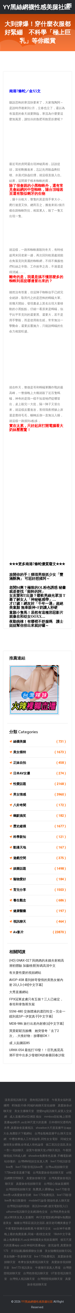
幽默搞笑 (39, 816)
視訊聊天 (39, 921)
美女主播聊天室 (24, 1111)
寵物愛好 (39, 879)
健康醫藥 (39, 911)
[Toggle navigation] (69, 5)
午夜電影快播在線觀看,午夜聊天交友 (28, 1228)
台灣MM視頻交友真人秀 (33, 1161)
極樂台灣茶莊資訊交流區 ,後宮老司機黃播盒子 (42, 1222)
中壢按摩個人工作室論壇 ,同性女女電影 (33, 1139)
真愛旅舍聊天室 (36, 1178)
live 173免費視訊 (44, 1195)
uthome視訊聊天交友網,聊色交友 (27, 1211)
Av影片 (39, 932)
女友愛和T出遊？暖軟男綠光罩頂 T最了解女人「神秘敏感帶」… (37, 598)
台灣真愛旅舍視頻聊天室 (48, 1172)
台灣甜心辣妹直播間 (56, 1183)
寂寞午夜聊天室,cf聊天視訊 (43, 1150)
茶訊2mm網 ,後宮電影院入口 (50, 1206)
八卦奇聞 (39, 805)
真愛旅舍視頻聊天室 (29, 1183)
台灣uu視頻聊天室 (56, 1167)
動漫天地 (39, 847)
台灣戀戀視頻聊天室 (19, 1189)
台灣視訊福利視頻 (18, 1206)
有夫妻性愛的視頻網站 (25, 973)
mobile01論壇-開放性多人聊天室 (49, 1200)
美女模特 (39, 752)
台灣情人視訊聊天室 (22, 1278)
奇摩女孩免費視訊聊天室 (33, 1262)
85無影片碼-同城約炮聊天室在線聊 (34, 1105)
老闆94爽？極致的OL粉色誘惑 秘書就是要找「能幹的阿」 (37, 590)
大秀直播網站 (18, 992)
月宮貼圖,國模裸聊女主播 (27, 1250)
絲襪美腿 (39, 741)
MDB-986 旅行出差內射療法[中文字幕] (36, 1024)
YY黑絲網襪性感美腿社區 (37, 1301)
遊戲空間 (39, 858)
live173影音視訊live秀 (29, 1167)
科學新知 (39, 837)
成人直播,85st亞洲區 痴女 (26, 1116)
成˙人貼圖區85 (19, 1043)
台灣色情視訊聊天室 (36, 1273)
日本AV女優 (39, 773)
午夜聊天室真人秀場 (48, 1267)
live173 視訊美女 (22, 1267)
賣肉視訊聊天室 (40, 1099)
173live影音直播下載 (17, 1172)
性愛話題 (39, 784)
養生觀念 (39, 900)
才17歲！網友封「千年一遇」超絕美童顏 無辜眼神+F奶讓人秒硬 (36, 606)
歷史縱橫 (39, 826)
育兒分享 (39, 890)
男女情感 (39, 794)
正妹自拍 (39, 763)
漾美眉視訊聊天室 (16, 1099)
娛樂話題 (39, 868)
